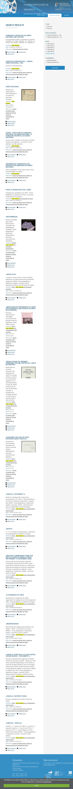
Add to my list (10, 54)
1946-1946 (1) (50, 47)
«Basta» (9, 529)
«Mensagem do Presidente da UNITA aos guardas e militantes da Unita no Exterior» (21, 308)
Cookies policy (47, 782)
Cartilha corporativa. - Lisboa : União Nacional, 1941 (19, 62)
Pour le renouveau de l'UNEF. (18, 190)
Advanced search (54, 15)
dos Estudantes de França (22, 198)
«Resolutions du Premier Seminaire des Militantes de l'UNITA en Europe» (21, 363)
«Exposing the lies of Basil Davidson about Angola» (17, 438)
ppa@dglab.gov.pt (49, 765)
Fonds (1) (49, 28)
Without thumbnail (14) (53, 62)
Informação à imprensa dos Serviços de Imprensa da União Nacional (19, 165)
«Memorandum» (12, 624)
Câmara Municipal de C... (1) (54, 37)
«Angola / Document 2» (15, 494)
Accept (36, 785)
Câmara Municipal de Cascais (20, 49)
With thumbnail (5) (51, 60)
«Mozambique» (12, 217)
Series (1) (49, 26)
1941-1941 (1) (50, 45)
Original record (22, 52)
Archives (66, 15)
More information (11, 52)
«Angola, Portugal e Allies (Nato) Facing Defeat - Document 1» (20, 655)
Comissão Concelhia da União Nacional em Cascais (18, 36)
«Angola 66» (11, 274)
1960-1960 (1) (50, 49)
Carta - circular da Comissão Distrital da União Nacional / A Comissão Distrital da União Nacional (19, 135)
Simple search (41, 15)
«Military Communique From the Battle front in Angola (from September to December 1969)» (19, 557)
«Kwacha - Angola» (14, 723)
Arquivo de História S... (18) (54, 35)
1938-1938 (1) (50, 43)
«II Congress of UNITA (15, 595)
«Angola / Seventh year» (16, 696)
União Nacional (12, 86)
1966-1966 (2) (50, 51)
